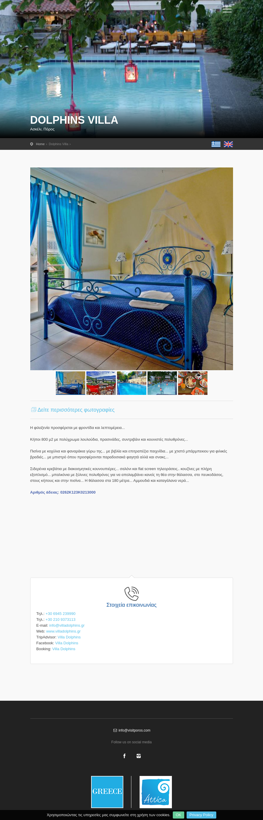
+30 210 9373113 (61, 619)
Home (40, 144)
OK (178, 815)
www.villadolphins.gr (63, 631)
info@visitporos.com (131, 730)
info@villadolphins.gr (67, 625)
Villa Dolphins (69, 637)
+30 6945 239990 (61, 613)
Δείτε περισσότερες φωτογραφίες (72, 410)
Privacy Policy (201, 815)
